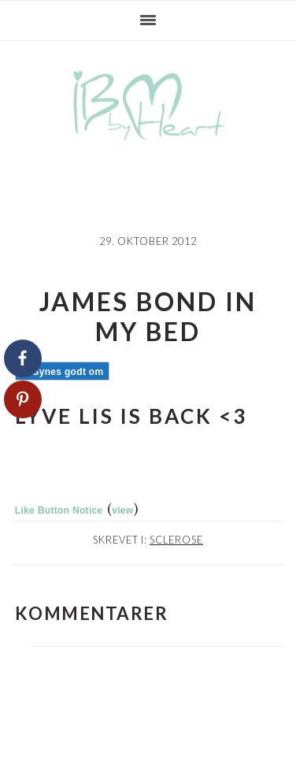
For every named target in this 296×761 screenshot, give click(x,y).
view (122, 510)
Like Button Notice (59, 510)
